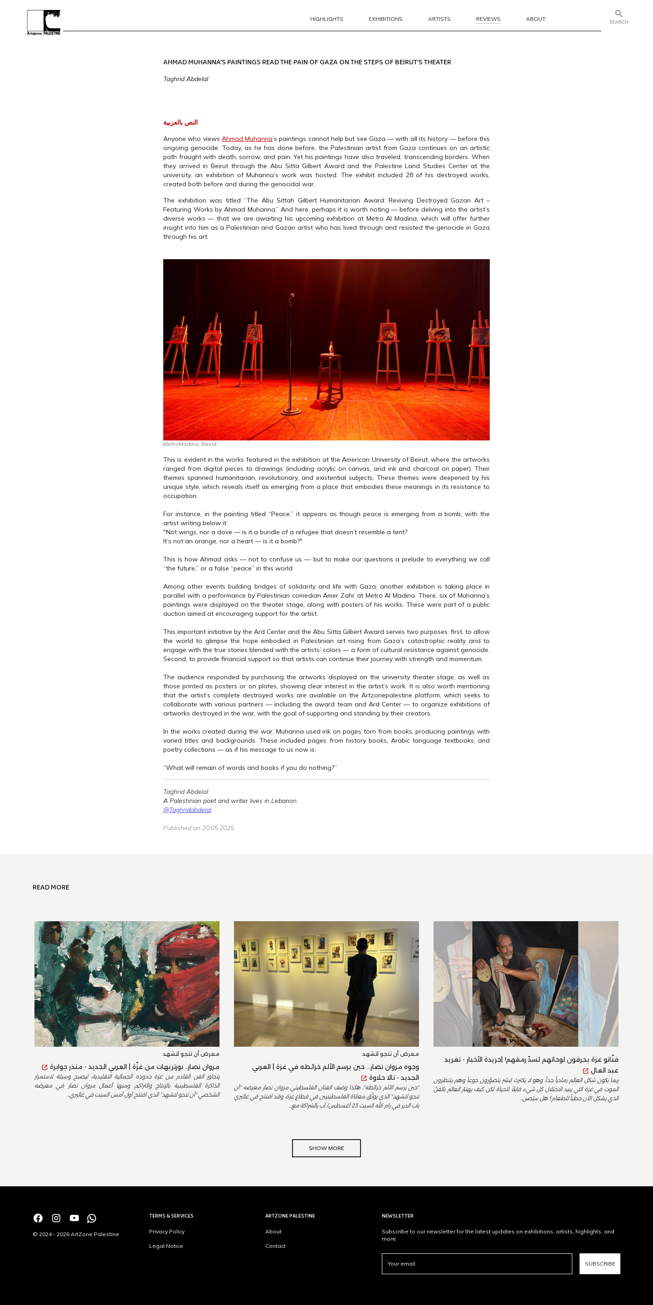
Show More (326, 1148)
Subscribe (600, 1263)
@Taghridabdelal (187, 810)
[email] (477, 1263)
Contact (275, 1245)
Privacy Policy (167, 1231)
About (273, 1231)
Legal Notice (166, 1245)
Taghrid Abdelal (185, 79)
